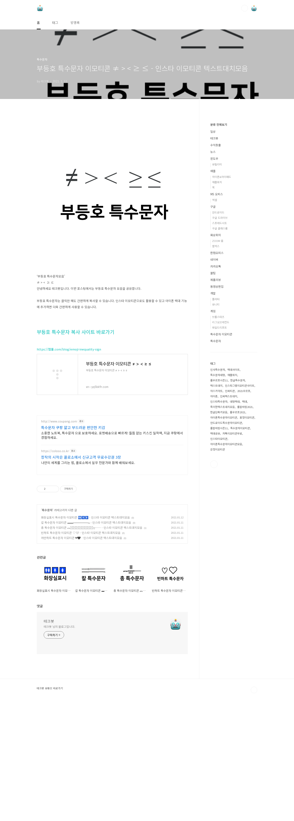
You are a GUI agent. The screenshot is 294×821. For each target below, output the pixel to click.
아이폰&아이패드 (221, 299)
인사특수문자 (217, 492)
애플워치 (217, 305)
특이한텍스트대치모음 (222, 529)
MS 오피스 (216, 317)
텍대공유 (215, 556)
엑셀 (214, 323)
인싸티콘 (230, 514)
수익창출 (215, 268)
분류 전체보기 (218, 247)
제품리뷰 (215, 402)
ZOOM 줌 (217, 363)
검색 (245, 8)
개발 (213, 416)
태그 (55, 22)
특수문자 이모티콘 (221, 457)
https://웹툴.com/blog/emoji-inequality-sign (69, 406)
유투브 (214, 587)
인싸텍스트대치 (228, 519)
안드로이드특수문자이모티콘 (226, 545)
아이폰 (214, 519)
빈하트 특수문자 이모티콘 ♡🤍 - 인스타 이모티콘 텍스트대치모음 (80, 651)
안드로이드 (218, 335)
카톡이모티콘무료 (232, 556)
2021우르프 (243, 514)
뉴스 (213, 274)
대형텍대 (235, 524)
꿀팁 (213, 396)
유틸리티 (217, 287)
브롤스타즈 (218, 439)
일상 (213, 254)
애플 (213, 294)
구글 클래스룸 (220, 351)
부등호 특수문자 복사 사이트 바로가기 (75, 389)
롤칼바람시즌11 (219, 551)
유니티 (215, 427)
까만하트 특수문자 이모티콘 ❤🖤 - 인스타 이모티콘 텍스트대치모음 (81, 656)
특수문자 (47, 628)
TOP (254, 808)
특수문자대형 (217, 498)
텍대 (244, 524)
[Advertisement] (112, 146)
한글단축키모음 (218, 535)
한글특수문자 (237, 503)
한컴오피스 (217, 375)
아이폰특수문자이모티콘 (223, 540)
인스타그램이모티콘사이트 (239, 508)
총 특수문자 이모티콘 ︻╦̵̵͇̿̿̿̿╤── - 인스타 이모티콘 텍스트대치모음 (91, 646)
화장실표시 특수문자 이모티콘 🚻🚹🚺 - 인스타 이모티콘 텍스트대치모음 (85, 636)
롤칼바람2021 (245, 529)
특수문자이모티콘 (240, 551)
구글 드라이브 (220, 340)
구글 (213, 329)
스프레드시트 (219, 346)
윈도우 (214, 281)
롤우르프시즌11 (219, 503)
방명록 (75, 22)
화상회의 (215, 358)
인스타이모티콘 (218, 561)
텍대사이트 (233, 492)
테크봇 (49, 739)
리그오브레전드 (220, 445)
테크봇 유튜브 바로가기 (50, 806)
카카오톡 (215, 389)
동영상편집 (217, 409)
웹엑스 (215, 369)
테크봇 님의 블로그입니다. (59, 745)
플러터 (215, 422)
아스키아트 (216, 514)
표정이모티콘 (247, 540)
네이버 (214, 382)
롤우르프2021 (237, 535)
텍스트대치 (216, 508)
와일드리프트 (219, 450)
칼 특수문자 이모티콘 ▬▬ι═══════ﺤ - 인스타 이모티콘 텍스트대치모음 (86, 641)
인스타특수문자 (218, 524)
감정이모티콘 (217, 572)
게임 (213, 434)
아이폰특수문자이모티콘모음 (226, 567)
